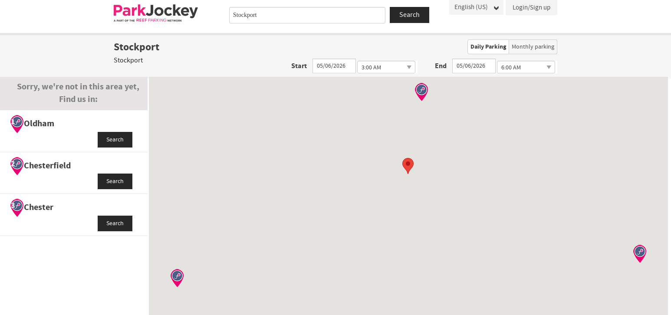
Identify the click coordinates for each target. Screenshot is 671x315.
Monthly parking (533, 47)
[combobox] (307, 15)
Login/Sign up (531, 7)
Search (115, 140)
